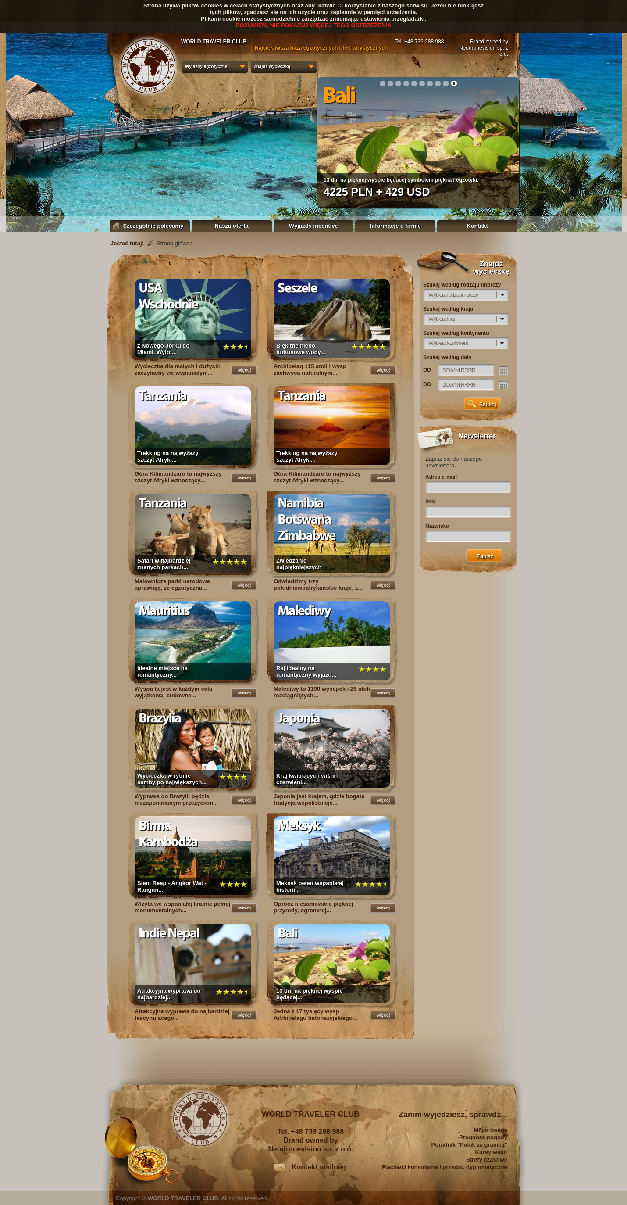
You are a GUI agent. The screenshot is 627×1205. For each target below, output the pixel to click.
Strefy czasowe (486, 1159)
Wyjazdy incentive (313, 225)
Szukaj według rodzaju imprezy (462, 285)
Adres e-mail (441, 477)
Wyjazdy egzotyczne (206, 66)
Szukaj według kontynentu (456, 333)
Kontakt (477, 225)
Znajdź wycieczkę (272, 66)
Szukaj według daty (447, 357)
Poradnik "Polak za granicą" (469, 1144)
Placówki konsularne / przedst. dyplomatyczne (444, 1167)
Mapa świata (490, 1129)
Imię (430, 501)
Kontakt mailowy (319, 1167)
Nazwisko (437, 526)
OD (427, 370)
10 (453, 83)
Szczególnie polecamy (150, 226)
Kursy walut (491, 1152)
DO (427, 384)
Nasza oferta (232, 225)
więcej (244, 370)
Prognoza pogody (483, 1137)
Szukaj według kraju (448, 309)
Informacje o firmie (395, 225)
